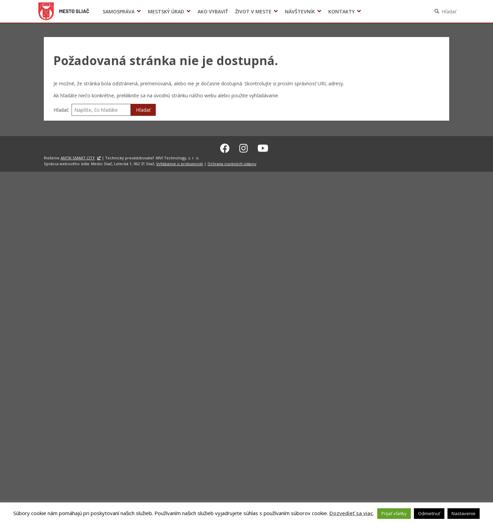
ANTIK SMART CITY (78, 156)
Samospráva (119, 11)
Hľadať (449, 11)
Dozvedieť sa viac (351, 513)
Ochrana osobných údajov (231, 162)
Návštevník (300, 11)
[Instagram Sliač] (243, 147)
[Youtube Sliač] (262, 147)
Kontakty (341, 11)
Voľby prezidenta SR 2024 (372, 11)
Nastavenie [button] (464, 513)
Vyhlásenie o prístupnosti (179, 162)
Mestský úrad (166, 11)
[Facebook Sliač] (225, 147)
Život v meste (253, 11)
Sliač (64, 11)
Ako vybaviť (213, 11)
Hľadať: (61, 110)
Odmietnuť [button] (429, 513)
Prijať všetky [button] (394, 513)
